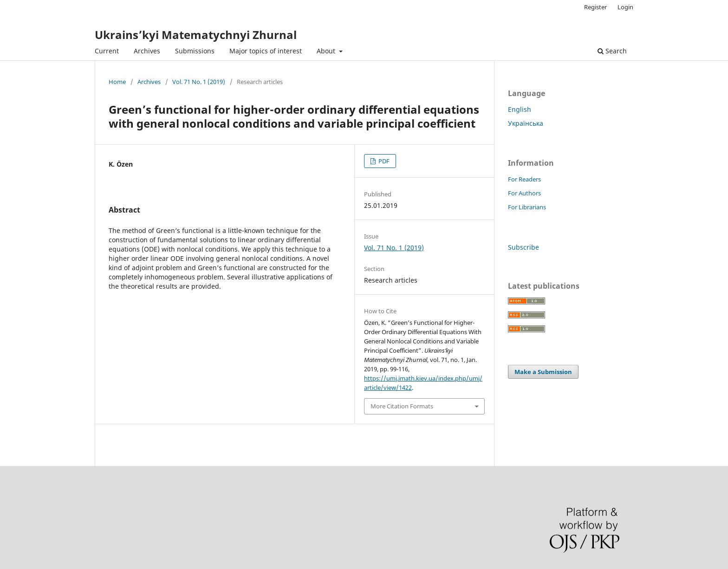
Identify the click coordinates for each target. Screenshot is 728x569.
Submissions (194, 50)
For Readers (524, 179)
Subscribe (523, 247)
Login (625, 7)
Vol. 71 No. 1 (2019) (198, 82)
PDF (383, 161)
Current (107, 50)
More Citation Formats (401, 406)
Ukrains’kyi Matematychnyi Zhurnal (196, 34)
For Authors (524, 193)
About (327, 50)
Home (117, 82)
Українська (525, 123)
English (519, 109)
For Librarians (527, 207)
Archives (147, 50)
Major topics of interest (265, 50)
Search (612, 50)
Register (595, 7)
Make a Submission (543, 372)
